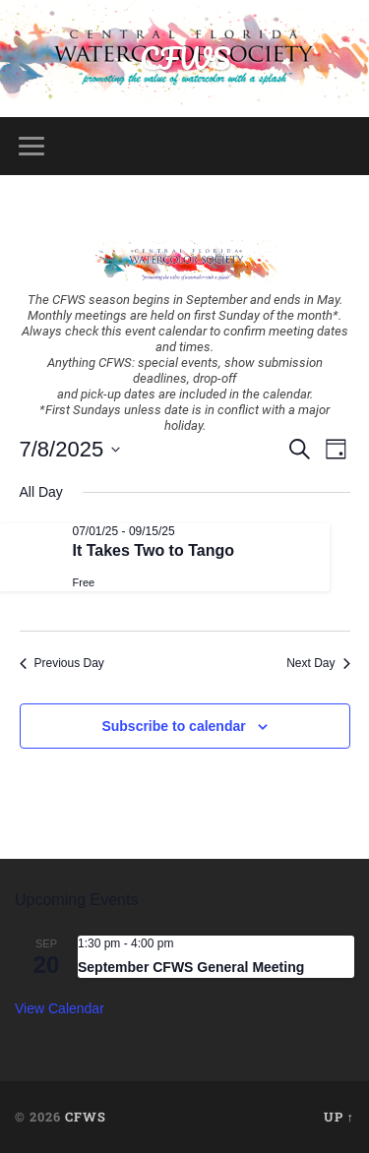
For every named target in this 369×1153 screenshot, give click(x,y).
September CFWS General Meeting (191, 967)
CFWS (185, 58)
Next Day (317, 663)
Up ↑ (339, 1116)
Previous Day (62, 663)
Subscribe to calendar (173, 726)
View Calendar (59, 1008)
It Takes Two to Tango (153, 550)
